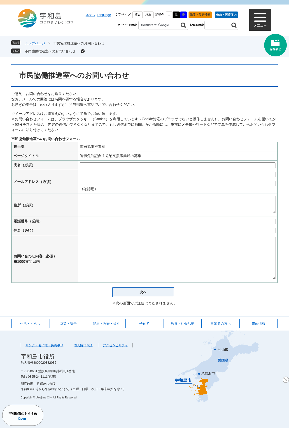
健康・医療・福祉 (106, 323)
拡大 (137, 14)
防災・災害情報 (200, 14)
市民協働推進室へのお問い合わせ (50, 51)
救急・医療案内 (226, 14)
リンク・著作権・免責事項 (44, 345)
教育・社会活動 (182, 323)
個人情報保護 (83, 345)
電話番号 (28, 221)
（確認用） (89, 189)
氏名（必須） (24, 165)
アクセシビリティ (115, 345)
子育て (144, 323)
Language (104, 15)
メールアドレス (33, 182)
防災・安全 (68, 323)
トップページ (35, 43)
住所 (24, 205)
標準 (148, 14)
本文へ (90, 15)
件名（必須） (24, 230)
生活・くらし (30, 323)
